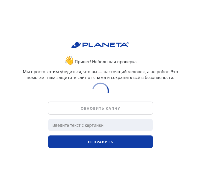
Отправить (100, 141)
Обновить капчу (100, 108)
